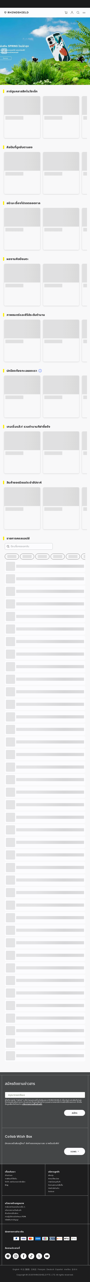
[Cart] (66, 12)
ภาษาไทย (67, 1269)
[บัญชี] (72, 12)
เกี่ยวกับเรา (8, 1175)
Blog (6, 1185)
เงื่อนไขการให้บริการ (11, 1213)
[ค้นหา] (78, 12)
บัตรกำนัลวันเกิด (53, 1188)
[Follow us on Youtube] (47, 1256)
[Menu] (84, 12)
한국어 (74, 1269)
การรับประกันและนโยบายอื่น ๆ (15, 1207)
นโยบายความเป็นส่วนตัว (32, 1104)
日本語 (34, 1269)
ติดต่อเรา (51, 1191)
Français (42, 1269)
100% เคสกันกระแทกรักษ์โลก (15, 1182)
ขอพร (74, 1151)
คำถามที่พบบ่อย (53, 1178)
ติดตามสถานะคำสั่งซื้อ (55, 1185)
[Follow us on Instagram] (16, 1256)
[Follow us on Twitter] (39, 1256)
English (16, 1269)
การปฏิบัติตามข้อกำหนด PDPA (15, 1216)
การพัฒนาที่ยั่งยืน (11, 1178)
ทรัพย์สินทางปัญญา (11, 1220)
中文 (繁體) (25, 1269)
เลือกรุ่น (51, 1175)
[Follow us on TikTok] (31, 1256)
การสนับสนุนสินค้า (54, 1182)
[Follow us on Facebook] (24, 1256)
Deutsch (50, 1269)
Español (59, 1269)
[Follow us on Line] (8, 1256)
